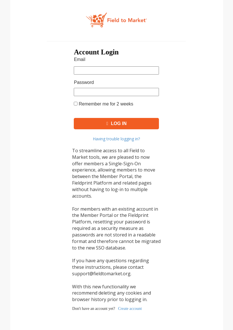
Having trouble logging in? (116, 138)
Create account (130, 308)
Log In (116, 123)
